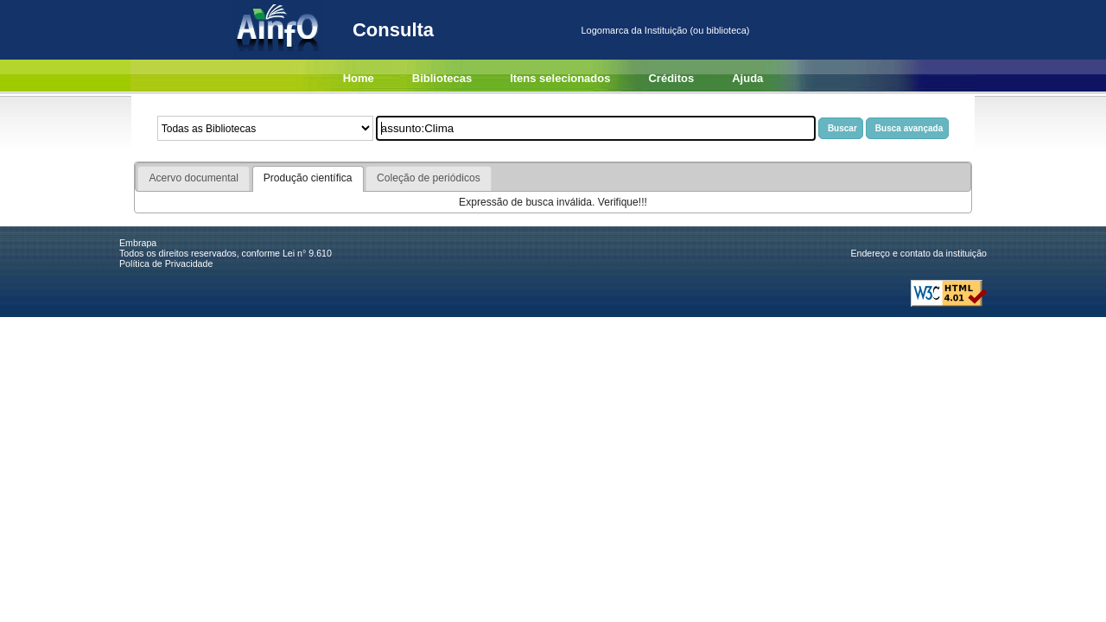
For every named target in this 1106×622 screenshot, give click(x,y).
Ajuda (747, 78)
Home (358, 78)
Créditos (671, 78)
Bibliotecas (442, 78)
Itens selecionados (560, 78)
